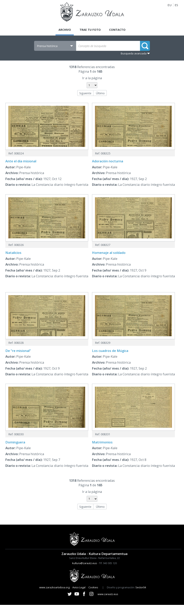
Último (100, 93)
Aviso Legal (78, 587)
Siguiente (85, 93)
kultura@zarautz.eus (84, 563)
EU (170, 5)
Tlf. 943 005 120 (108, 563)
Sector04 (140, 587)
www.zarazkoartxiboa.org (54, 587)
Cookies (93, 587)
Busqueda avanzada (134, 54)
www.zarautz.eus (108, 594)
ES (176, 5)
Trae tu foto (90, 30)
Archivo (64, 30)
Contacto (118, 30)
